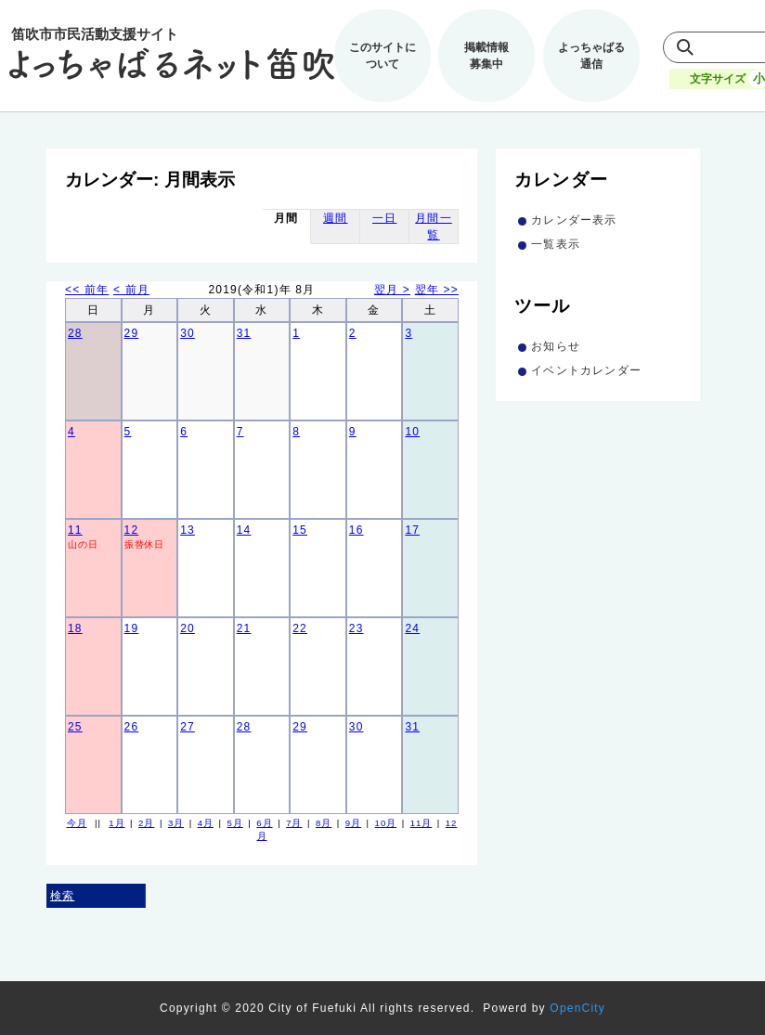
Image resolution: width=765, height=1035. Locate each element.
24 (412, 628)
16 (356, 530)
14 (244, 530)
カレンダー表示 (573, 219)
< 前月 (131, 289)
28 (75, 333)
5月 (235, 823)
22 (299, 628)
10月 (386, 823)
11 (75, 530)
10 (412, 431)
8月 (323, 823)
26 (131, 726)
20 (187, 628)
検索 (62, 895)
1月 (116, 823)
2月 (146, 823)
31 (244, 333)
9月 (353, 823)
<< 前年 (87, 289)
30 (187, 333)
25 (75, 726)
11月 (421, 823)
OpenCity (577, 1008)
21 (244, 628)
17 (412, 530)
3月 (176, 823)
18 (75, 628)
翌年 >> (437, 289)
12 (131, 530)
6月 (264, 823)
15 (299, 530)
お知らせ (555, 346)
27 (187, 726)
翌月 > (392, 289)
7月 (294, 823)
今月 (77, 823)
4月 (206, 823)
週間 (335, 218)
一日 (384, 218)
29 (131, 333)
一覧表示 (555, 244)
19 (131, 628)
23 (356, 628)
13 (187, 530)
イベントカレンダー (586, 370)
